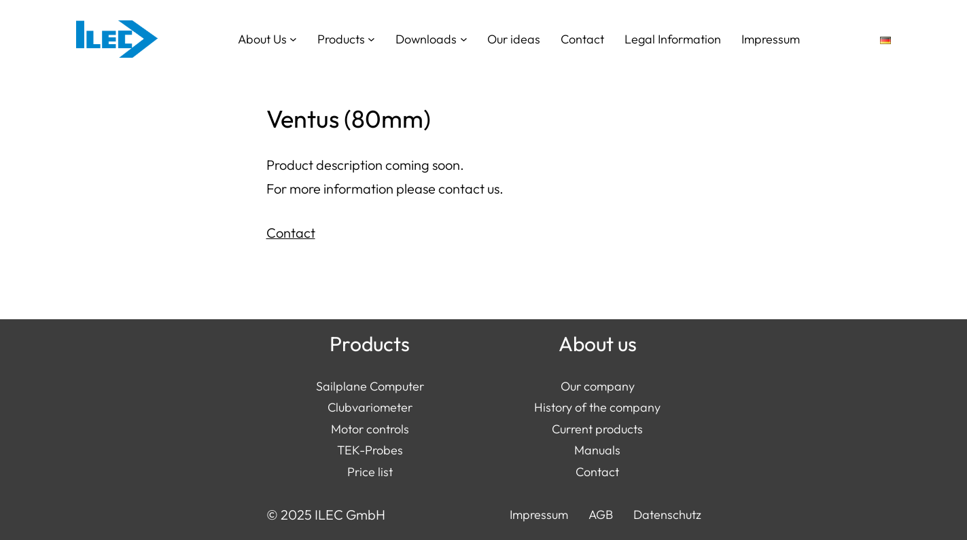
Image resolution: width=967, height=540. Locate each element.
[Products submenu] (371, 39)
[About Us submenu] (293, 39)
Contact (290, 232)
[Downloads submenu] (464, 39)
